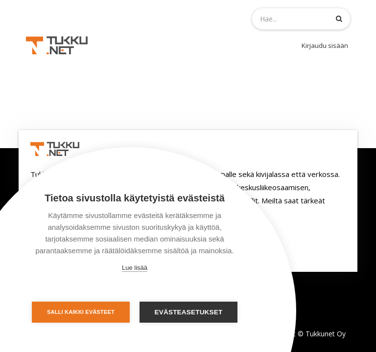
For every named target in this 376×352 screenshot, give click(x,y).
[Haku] (339, 18)
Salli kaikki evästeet (81, 312)
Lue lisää (134, 267)
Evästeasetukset (189, 312)
